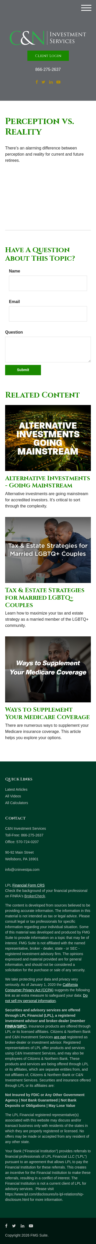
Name (14, 271)
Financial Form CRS (28, 885)
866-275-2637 (48, 69)
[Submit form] (23, 370)
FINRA (10, 1026)
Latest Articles (16, 789)
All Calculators (16, 803)
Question (14, 332)
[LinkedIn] (51, 82)
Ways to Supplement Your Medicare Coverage (47, 713)
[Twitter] (43, 82)
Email (14, 301)
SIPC (21, 1026)
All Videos (13, 796)
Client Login (48, 55)
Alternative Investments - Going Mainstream (47, 482)
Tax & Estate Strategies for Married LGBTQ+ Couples (44, 597)
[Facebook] (37, 82)
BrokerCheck (34, 896)
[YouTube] (58, 82)
